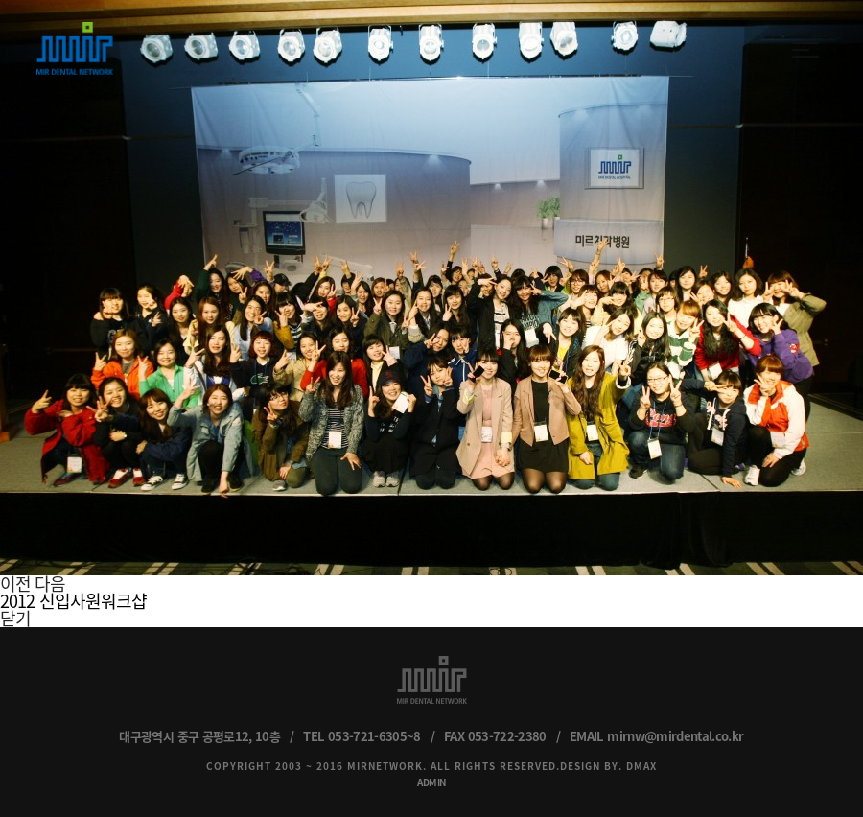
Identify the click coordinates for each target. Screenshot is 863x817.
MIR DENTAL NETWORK (74, 48)
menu (805, 50)
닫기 (15, 618)
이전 (15, 583)
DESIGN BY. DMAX (608, 766)
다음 (50, 583)
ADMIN (431, 782)
